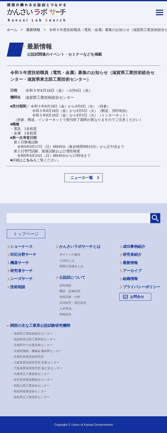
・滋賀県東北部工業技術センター (35, 339)
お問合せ (137, 297)
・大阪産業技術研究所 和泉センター (36, 362)
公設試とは (66, 260)
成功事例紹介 (134, 247)
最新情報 (130, 263)
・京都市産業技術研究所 (29, 356)
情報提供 (65, 314)
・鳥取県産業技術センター (30, 391)
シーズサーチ (21, 279)
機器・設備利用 (69, 291)
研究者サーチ (21, 271)
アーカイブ (132, 271)
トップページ (26, 234)
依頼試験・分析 (69, 297)
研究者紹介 (132, 255)
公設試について (72, 277)
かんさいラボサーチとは (79, 247)
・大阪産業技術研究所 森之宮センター (38, 368)
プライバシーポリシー (141, 287)
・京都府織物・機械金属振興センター (38, 351)
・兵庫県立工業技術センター (32, 374)
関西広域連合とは (71, 266)
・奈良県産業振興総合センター (33, 379)
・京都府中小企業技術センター (33, 345)
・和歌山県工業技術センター (32, 385)
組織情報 (130, 279)
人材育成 (65, 308)
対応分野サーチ (23, 255)
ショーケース (21, 247)
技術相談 (17, 287)
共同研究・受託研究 (72, 303)
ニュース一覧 (81, 177)
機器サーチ (19, 263)
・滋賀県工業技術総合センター (33, 333)
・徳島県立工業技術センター (32, 397)
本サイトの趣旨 (69, 254)
